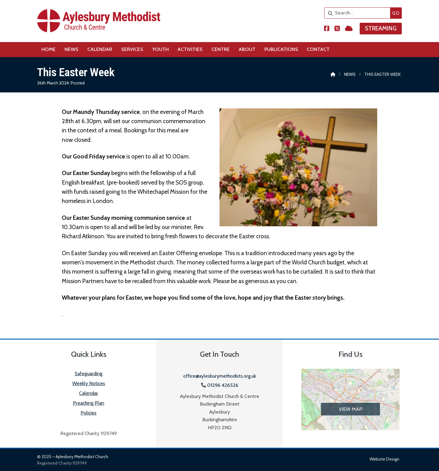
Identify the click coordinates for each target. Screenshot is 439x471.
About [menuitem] (247, 49)
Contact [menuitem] (318, 49)
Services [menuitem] (132, 49)
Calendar (88, 393)
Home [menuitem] (49, 49)
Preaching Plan (88, 403)
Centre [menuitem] (221, 49)
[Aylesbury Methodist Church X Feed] (337, 29)
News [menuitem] (71, 49)
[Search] (359, 13)
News (350, 74)
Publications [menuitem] (281, 49)
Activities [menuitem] (190, 49)
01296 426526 (222, 385)
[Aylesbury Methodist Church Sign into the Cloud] (349, 29)
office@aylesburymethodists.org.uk (219, 376)
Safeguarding (88, 373)
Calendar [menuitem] (99, 49)
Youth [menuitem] (160, 49)
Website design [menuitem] (384, 459)
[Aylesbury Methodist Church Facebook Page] (327, 29)
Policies (89, 413)
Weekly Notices (88, 383)
